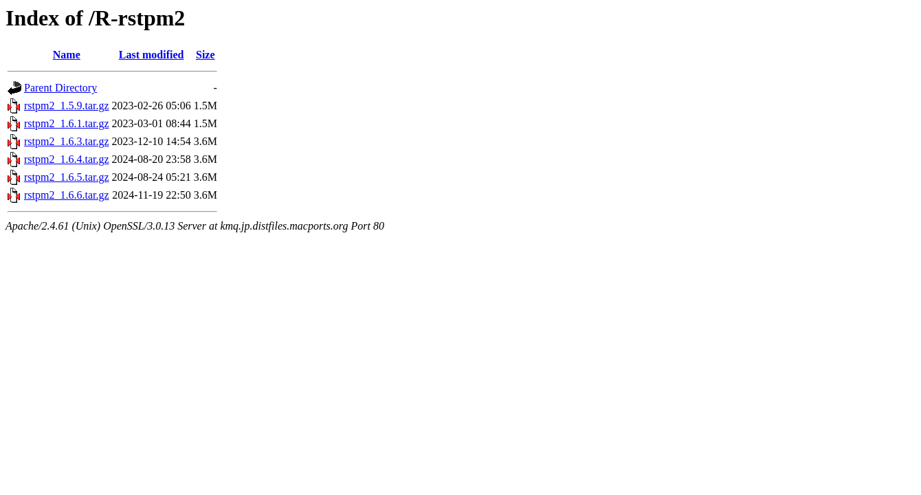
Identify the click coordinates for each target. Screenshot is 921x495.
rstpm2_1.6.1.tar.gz (66, 123)
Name (66, 54)
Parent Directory (60, 88)
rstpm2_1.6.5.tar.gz (66, 177)
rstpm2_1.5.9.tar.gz (66, 105)
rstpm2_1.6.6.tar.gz (66, 195)
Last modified (151, 54)
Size (205, 54)
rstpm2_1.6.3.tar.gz (66, 141)
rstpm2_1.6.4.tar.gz (66, 159)
